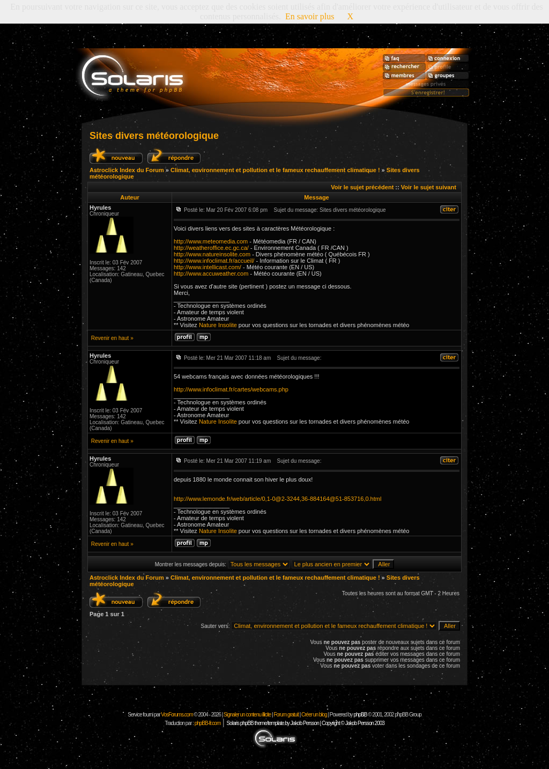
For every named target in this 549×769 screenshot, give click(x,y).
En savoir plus (310, 16)
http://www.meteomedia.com (211, 241)
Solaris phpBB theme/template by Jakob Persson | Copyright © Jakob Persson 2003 (305, 723)
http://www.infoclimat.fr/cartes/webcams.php (231, 389)
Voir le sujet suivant (428, 187)
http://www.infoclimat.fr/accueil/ (214, 260)
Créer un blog (314, 715)
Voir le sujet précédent (362, 187)
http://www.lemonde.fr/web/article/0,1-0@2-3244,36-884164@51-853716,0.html (277, 499)
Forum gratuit (285, 715)
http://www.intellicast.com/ (207, 267)
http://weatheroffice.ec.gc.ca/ (211, 248)
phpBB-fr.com (208, 723)
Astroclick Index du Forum (127, 170)
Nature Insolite (218, 325)
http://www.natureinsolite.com (212, 254)
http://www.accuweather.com (211, 273)
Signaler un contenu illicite (247, 715)
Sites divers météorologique (154, 135)
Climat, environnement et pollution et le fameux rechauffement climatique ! (275, 170)
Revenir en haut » (112, 338)
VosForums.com (177, 715)
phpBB (360, 715)
